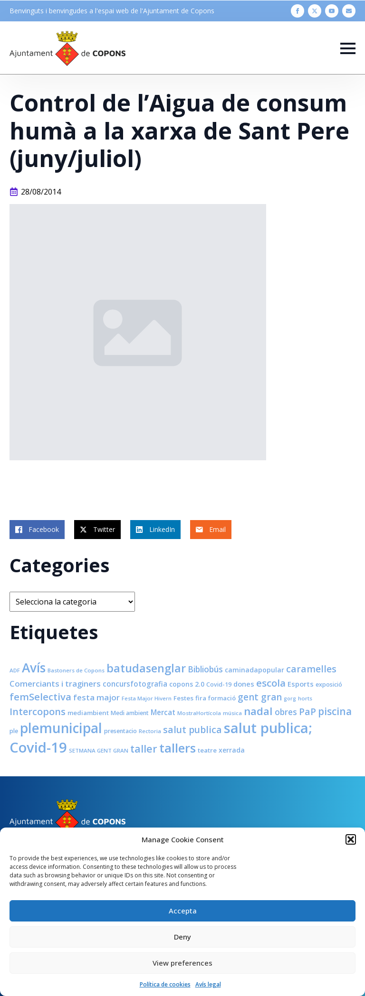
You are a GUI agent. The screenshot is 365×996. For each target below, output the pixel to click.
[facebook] (297, 11)
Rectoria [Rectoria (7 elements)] (150, 731)
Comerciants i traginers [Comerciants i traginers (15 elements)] (55, 683)
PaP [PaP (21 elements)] (307, 711)
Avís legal (208, 984)
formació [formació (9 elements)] (222, 698)
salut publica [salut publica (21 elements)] (192, 729)
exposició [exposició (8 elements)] (329, 684)
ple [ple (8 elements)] (14, 731)
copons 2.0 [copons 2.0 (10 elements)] (186, 684)
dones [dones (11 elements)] (243, 684)
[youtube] (331, 11)
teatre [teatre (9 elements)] (207, 750)
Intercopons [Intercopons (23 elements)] (38, 711)
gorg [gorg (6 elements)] (290, 698)
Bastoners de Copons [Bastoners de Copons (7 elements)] (76, 670)
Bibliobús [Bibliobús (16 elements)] (205, 669)
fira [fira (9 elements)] (200, 698)
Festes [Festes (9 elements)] (183, 698)
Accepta (183, 910)
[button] (350, 839)
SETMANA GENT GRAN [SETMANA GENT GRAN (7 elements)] (98, 750)
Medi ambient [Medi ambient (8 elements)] (130, 713)
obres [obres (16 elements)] (286, 711)
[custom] (348, 11)
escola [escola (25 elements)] (271, 682)
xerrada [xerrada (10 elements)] (232, 749)
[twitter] (314, 11)
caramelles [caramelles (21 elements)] (311, 668)
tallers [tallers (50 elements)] (177, 747)
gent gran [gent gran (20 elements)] (260, 697)
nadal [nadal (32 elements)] (258, 711)
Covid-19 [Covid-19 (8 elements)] (218, 684)
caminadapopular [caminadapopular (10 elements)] (254, 669)
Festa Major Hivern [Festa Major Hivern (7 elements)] (147, 698)
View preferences (182, 963)
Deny (182, 936)
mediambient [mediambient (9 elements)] (88, 712)
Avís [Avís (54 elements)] (34, 667)
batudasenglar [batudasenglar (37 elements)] (146, 668)
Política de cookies (165, 984)
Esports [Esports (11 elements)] (301, 684)
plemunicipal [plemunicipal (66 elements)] (61, 728)
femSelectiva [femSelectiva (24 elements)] (40, 696)
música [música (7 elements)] (232, 713)
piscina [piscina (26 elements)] (335, 711)
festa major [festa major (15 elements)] (96, 697)
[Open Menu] (347, 48)
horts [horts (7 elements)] (305, 698)
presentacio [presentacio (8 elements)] (120, 731)
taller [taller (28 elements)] (143, 748)
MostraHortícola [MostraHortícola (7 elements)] (199, 713)
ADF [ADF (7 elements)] (15, 670)
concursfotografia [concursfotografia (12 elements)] (135, 684)
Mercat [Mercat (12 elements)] (163, 712)
